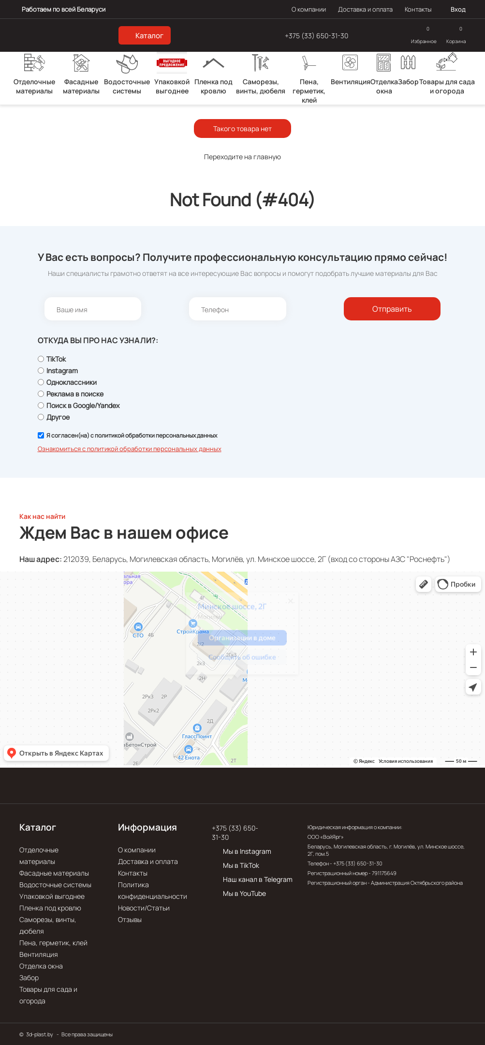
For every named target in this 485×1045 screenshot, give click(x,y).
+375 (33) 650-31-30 (316, 35)
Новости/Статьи (144, 907)
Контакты (418, 9)
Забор (29, 977)
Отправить (392, 308)
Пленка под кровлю (50, 907)
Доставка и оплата (365, 9)
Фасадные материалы (54, 873)
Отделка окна (41, 965)
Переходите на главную (242, 156)
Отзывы (130, 919)
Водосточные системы (55, 884)
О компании (309, 9)
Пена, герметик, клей (53, 942)
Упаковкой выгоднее (52, 896)
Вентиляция (38, 954)
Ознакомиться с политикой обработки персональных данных (129, 448)
